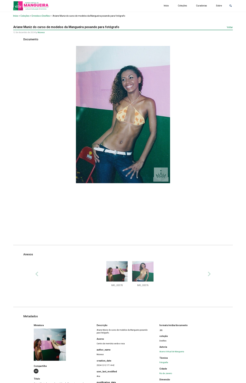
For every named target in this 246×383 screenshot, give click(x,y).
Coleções (182, 5)
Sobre (219, 5)
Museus (41, 32)
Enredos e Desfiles (41, 16)
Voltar (230, 27)
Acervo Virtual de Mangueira (171, 352)
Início (166, 5)
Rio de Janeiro (165, 373)
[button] (230, 6)
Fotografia (163, 362)
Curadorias (201, 5)
